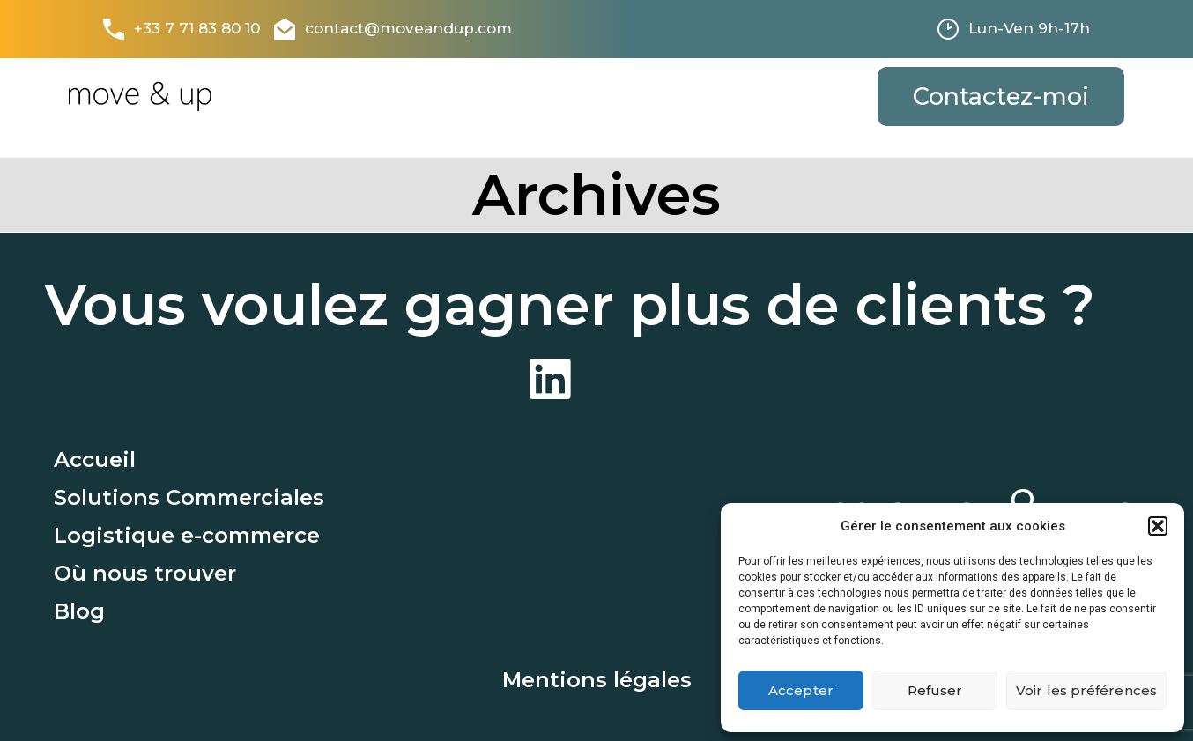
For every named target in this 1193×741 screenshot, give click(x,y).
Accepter (801, 690)
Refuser (935, 690)
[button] (1158, 526)
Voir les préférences (1086, 690)
